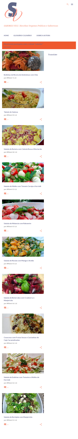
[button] (41, 82)
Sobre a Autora (43, 35)
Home (6, 35)
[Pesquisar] (67, 4)
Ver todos (7, 47)
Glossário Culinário (22, 35)
